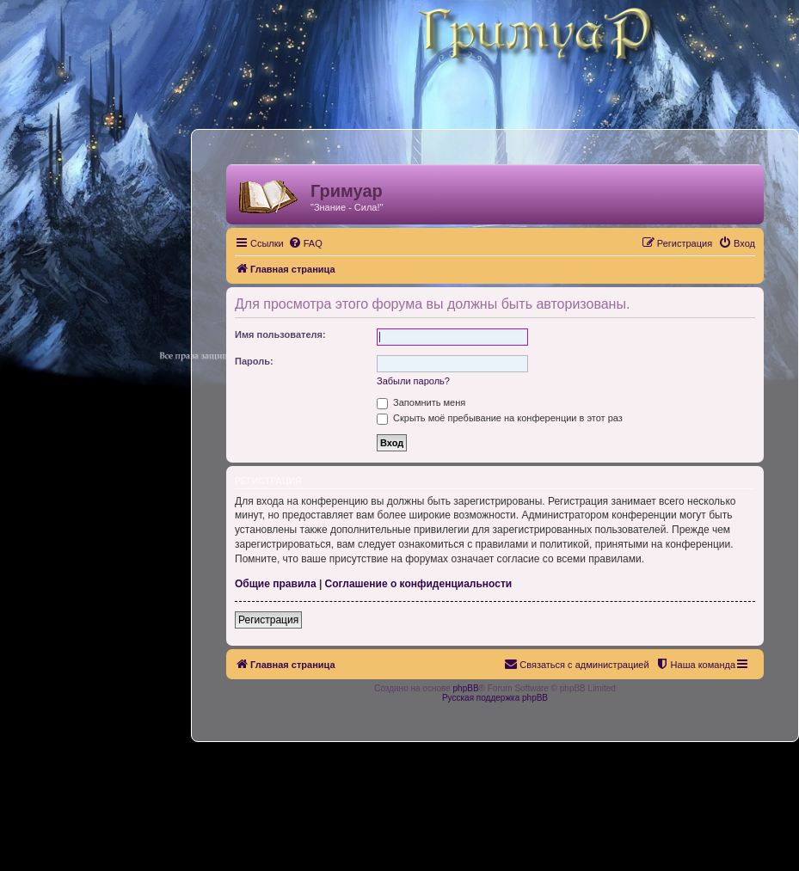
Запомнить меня (421, 402)
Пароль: (254, 361)
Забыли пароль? (413, 381)
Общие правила (276, 584)
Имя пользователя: (280, 334)
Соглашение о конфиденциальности (419, 584)
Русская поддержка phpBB (495, 697)
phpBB (466, 688)
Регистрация (268, 620)
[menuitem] (305, 243)
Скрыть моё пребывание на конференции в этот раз (500, 418)
